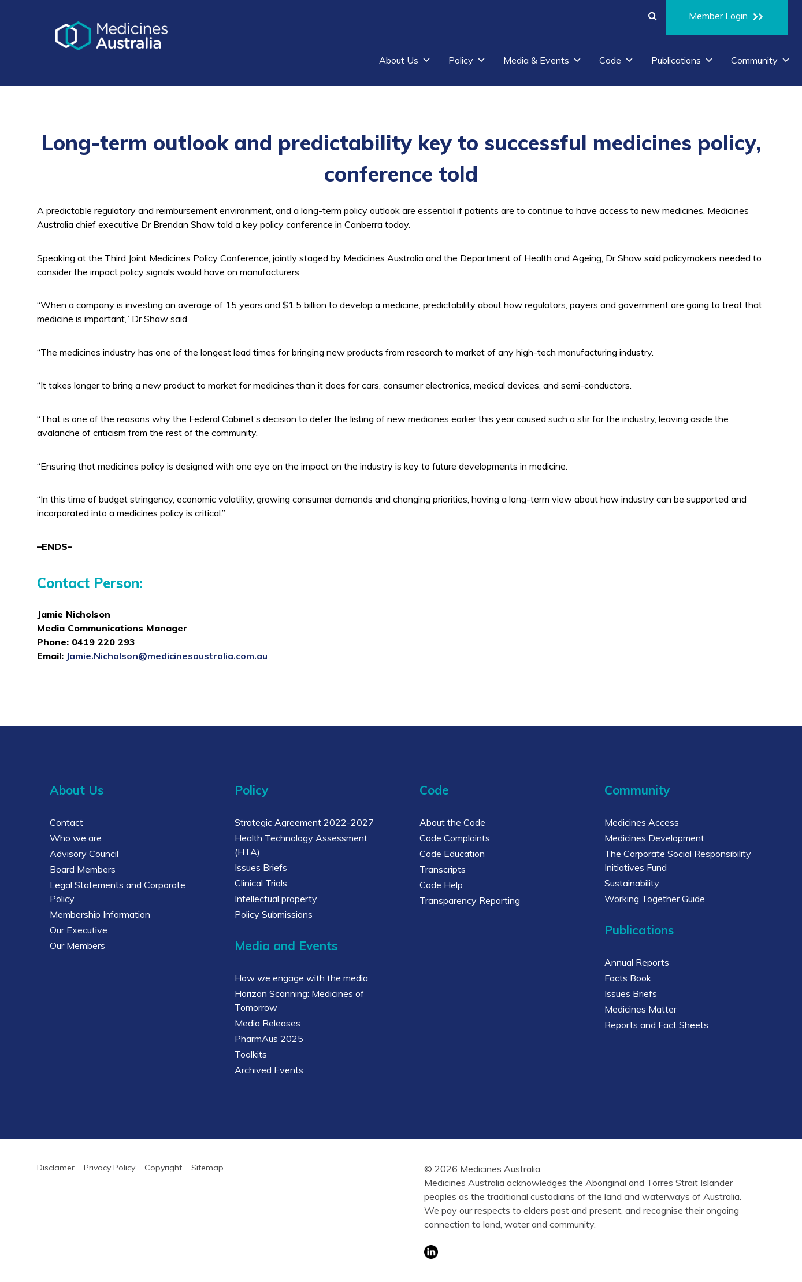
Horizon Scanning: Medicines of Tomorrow (299, 1000)
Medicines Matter (640, 1009)
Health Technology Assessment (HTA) (301, 845)
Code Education (452, 853)
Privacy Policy (109, 1167)
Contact (66, 822)
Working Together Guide (654, 898)
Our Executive (78, 930)
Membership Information (100, 914)
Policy (467, 60)
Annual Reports (636, 962)
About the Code (452, 822)
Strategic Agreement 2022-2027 (304, 822)
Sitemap (207, 1167)
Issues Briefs (261, 867)
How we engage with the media (301, 978)
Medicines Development (654, 838)
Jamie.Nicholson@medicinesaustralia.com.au (167, 656)
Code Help (441, 885)
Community (760, 60)
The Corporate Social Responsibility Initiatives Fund (677, 860)
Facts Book (627, 978)
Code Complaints (454, 838)
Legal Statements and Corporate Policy (117, 891)
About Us (405, 60)
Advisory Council (84, 853)
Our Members (77, 945)
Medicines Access (641, 822)
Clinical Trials (261, 883)
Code (616, 60)
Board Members (83, 869)
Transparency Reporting (469, 900)
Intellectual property (276, 898)
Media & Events (542, 60)
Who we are (76, 838)
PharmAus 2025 (269, 1038)
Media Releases (267, 1023)
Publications (682, 60)
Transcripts (442, 869)
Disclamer (56, 1167)
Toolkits (251, 1054)
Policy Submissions (274, 914)
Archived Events (269, 1070)
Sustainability (631, 883)
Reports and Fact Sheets (656, 1024)
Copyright (163, 1167)
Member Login (727, 17)
